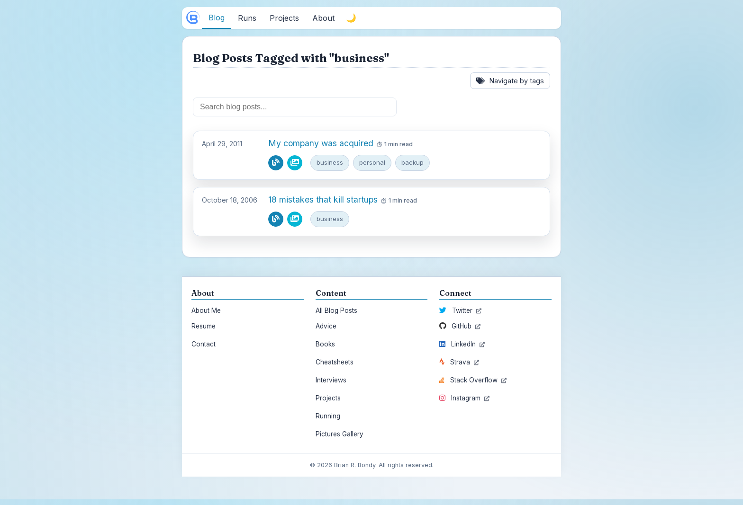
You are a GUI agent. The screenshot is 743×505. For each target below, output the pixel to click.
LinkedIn (462, 344)
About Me (206, 310)
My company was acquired (320, 143)
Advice (326, 326)
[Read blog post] (275, 162)
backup (412, 162)
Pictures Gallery (339, 434)
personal (372, 162)
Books (325, 344)
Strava (459, 362)
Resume (203, 326)
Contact (203, 344)
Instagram (464, 398)
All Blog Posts (336, 310)
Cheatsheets (334, 362)
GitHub (459, 326)
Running (328, 416)
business (330, 162)
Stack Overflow (473, 380)
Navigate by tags (510, 81)
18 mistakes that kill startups (323, 199)
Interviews (331, 380)
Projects (328, 398)
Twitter (460, 310)
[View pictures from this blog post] (294, 162)
